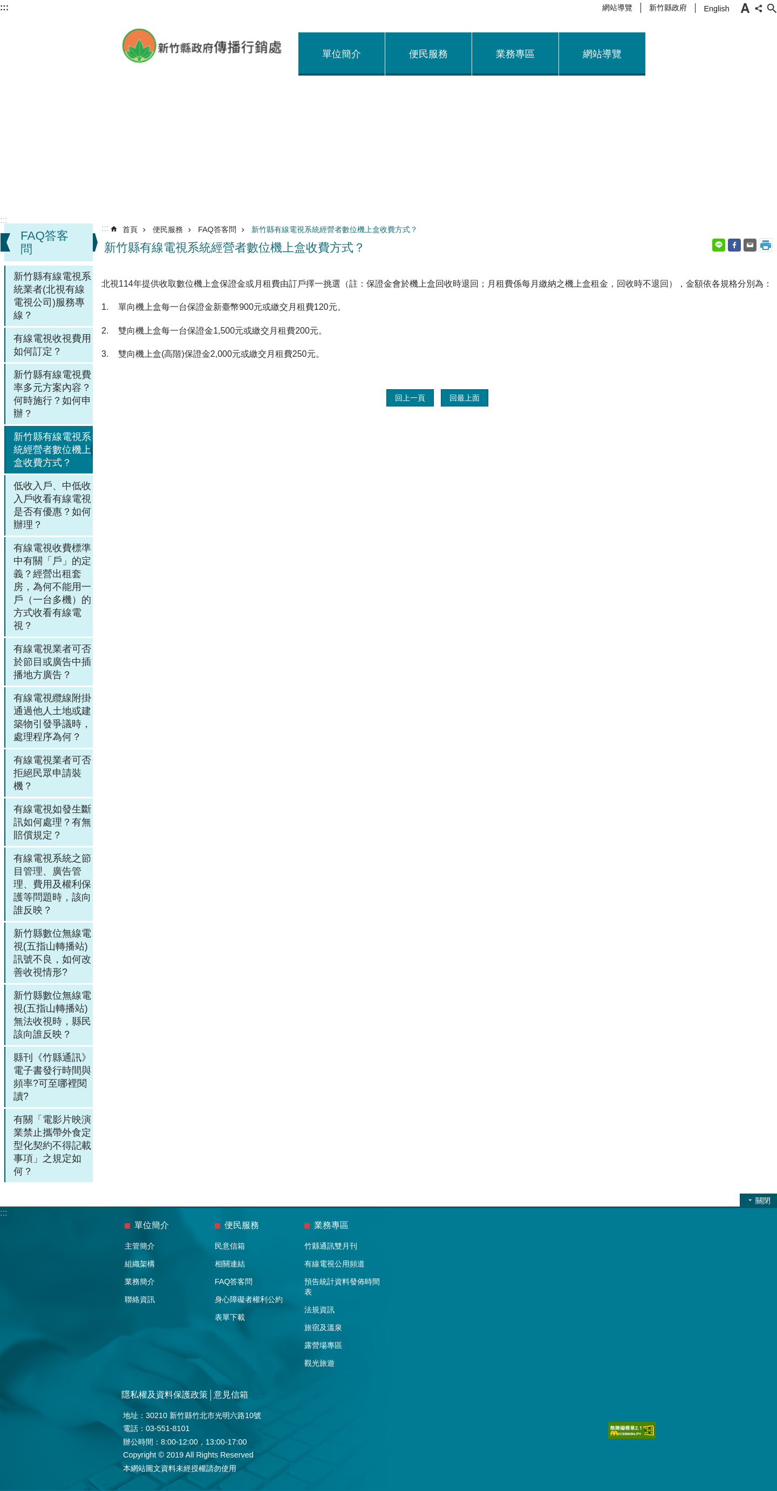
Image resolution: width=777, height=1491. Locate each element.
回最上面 (464, 398)
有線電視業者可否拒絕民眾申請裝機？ (52, 773)
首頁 (130, 229)
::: (3, 220)
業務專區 (515, 54)
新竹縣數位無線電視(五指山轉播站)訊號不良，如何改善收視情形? (52, 953)
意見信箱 (231, 1394)
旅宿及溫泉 (323, 1327)
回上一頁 (410, 398)
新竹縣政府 (668, 7)
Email (750, 245)
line (718, 245)
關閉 (763, 1200)
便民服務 (428, 54)
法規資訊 (319, 1309)
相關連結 (230, 1263)
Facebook (734, 245)
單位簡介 (341, 54)
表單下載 (230, 1317)
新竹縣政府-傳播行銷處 (202, 46)
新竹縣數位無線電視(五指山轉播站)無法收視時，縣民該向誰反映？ (52, 1015)
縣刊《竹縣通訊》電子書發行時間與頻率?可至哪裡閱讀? (52, 1077)
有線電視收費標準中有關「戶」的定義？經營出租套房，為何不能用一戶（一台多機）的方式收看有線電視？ (52, 587)
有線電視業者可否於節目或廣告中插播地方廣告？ (52, 661)
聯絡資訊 (140, 1299)
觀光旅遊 (319, 1363)
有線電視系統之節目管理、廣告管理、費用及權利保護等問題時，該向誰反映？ (52, 884)
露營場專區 (323, 1345)
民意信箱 (230, 1246)
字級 (745, 8)
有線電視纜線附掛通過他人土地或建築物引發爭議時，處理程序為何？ (52, 717)
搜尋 (771, 8)
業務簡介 (140, 1281)
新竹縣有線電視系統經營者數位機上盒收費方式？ (52, 449)
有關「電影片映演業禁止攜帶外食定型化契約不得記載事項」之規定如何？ (52, 1145)
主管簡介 (140, 1246)
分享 (758, 8)
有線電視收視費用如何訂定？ (52, 345)
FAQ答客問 (217, 229)
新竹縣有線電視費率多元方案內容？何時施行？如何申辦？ (52, 394)
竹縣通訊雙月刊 (330, 1246)
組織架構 (140, 1263)
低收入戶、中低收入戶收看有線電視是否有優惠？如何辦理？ (52, 505)
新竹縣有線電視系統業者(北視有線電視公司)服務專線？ (52, 296)
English (716, 8)
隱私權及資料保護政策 (164, 1394)
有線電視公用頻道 (334, 1263)
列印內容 (766, 245)
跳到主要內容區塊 (5, 5)
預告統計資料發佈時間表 (342, 1286)
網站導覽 (617, 7)
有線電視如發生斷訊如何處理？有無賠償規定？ (52, 822)
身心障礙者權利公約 (249, 1299)
